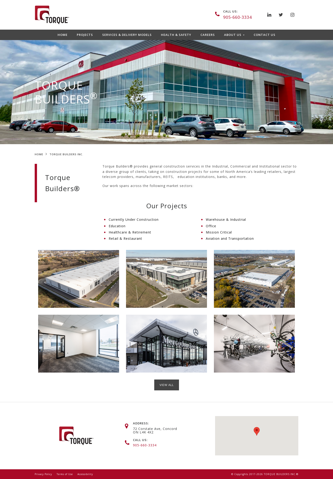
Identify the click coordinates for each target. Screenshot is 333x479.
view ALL (167, 385)
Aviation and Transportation (230, 238)
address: (141, 423)
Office (211, 226)
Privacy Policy (43, 474)
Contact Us (264, 35)
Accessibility (85, 474)
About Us (233, 35)
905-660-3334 (237, 17)
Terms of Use (65, 474)
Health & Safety (176, 35)
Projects (85, 35)
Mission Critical (219, 232)
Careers (207, 35)
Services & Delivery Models (127, 35)
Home (63, 35)
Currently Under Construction (134, 219)
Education (117, 226)
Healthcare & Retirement (130, 232)
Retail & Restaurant (125, 238)
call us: (230, 11)
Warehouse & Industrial (226, 219)
